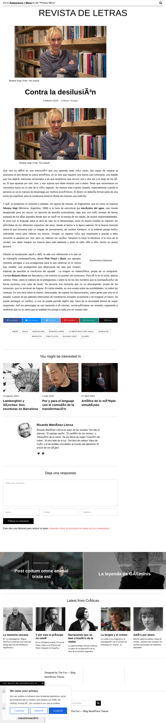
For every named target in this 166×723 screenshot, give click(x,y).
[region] (38, 701)
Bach (25, 332)
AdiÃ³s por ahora (144, 634)
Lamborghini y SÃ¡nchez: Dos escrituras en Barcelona (20, 405)
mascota (37, 336)
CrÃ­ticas (64, 100)
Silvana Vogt (70, 336)
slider (85, 336)
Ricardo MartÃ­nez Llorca (55, 424)
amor (15, 332)
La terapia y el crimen (114, 634)
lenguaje (103, 332)
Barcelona (39, 332)
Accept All (57, 711)
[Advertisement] (83, 701)
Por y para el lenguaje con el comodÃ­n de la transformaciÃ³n (58, 405)
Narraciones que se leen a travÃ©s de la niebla (80, 638)
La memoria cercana (15, 634)
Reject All (39, 711)
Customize (19, 711)
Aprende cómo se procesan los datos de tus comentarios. (79, 528)
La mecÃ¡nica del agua (81, 332)
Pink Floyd (52, 336)
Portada (75, 100)
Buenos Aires (56, 332)
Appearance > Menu (20, 3)
